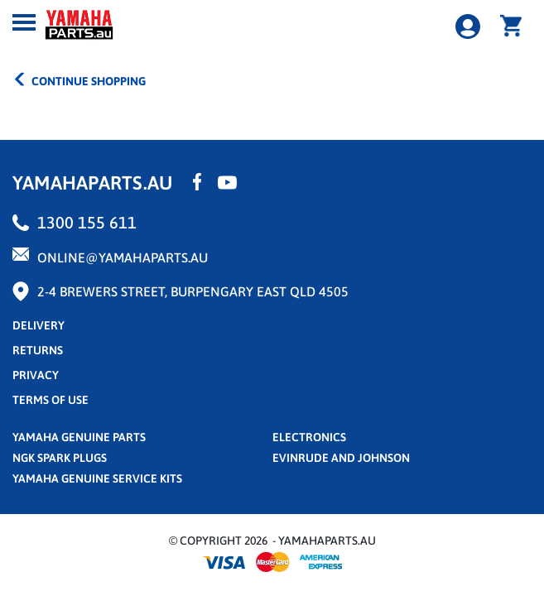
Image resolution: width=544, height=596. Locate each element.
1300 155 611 (87, 222)
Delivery (38, 325)
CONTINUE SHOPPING (79, 80)
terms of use (50, 399)
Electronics (309, 437)
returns (37, 350)
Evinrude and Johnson (341, 457)
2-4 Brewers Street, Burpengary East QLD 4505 (193, 291)
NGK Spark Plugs (59, 457)
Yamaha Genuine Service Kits (97, 478)
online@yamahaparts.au (122, 257)
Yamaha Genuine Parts (79, 437)
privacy (35, 375)
